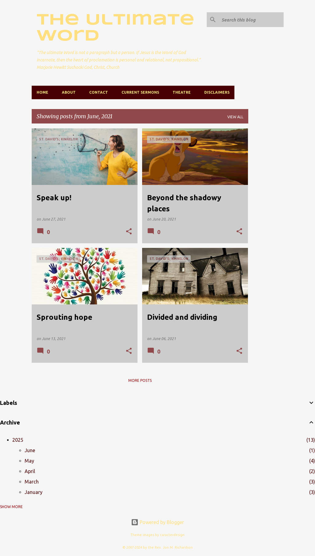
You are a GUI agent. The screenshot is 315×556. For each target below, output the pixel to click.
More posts (140, 380)
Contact (98, 92)
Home (42, 92)
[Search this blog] (251, 19)
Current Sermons (140, 92)
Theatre (182, 92)
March (32, 481)
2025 (17, 440)
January (33, 492)
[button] (129, 232)
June (30, 450)
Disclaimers (216, 92)
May (29, 461)
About (69, 92)
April (30, 471)
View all (235, 117)
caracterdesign (172, 535)
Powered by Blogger (157, 522)
